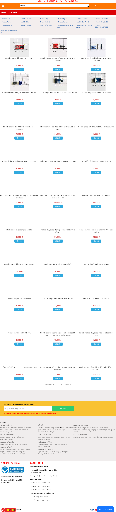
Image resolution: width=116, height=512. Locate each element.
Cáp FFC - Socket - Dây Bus (47, 432)
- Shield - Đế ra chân (45, 25)
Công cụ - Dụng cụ (62, 452)
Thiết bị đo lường (45, 442)
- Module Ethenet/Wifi (101, 19)
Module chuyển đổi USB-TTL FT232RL (19, 58)
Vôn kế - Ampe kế (43, 446)
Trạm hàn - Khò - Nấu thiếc (46, 452)
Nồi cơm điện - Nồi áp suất (107, 430)
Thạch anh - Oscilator (21, 430)
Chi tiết (19, 69)
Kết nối (40, 425)
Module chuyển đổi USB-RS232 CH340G (58, 298)
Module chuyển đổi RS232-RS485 (96, 264)
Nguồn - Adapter (44, 439)
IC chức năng (10, 437)
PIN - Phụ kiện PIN (67, 437)
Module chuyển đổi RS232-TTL (19, 333)
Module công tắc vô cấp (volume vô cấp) (57, 264)
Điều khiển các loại (102, 428)
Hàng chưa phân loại (105, 437)
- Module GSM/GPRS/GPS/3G (101, 26)
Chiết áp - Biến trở (17, 428)
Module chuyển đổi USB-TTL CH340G (96, 195)
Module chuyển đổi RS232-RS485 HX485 (19, 264)
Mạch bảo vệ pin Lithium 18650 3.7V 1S (96, 161)
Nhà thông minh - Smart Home (83, 432)
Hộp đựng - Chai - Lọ (80, 437)
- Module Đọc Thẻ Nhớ (83, 22)
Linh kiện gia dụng (79, 428)
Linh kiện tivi (77, 430)
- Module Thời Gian (26, 25)
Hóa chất (95, 437)
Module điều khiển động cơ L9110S (19, 230)
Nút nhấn (8, 450)
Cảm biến (8, 444)
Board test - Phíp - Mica (19, 452)
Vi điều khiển (20, 437)
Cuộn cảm (27, 428)
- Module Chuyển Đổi (101, 22)
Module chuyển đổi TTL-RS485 (19, 298)
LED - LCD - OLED (44, 437)
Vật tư (90, 437)
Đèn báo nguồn (55, 437)
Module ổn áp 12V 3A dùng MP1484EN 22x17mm (96, 127)
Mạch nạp (15, 444)
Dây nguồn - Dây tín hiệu (46, 430)
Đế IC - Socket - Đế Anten (20, 454)
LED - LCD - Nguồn (44, 435)
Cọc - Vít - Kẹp (60, 430)
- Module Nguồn (62, 19)
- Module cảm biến (26, 19)
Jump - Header (55, 428)
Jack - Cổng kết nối (67, 428)
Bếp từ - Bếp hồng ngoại (90, 430)
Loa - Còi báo (25, 450)
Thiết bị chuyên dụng (60, 444)
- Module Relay (43, 19)
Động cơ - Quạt (90, 428)
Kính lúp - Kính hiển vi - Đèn (46, 454)
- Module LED (5, 19)
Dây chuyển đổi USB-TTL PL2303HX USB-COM (19, 367)
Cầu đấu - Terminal (44, 428)
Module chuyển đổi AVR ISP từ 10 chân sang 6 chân (58, 92)
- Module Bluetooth (44, 22)
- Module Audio (6, 22)
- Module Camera (62, 22)
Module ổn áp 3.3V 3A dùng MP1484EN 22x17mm (57, 161)
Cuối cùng (67, 384)
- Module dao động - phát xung (65, 26)
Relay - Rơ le (16, 450)
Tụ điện (8, 428)
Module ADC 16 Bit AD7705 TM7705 (96, 298)
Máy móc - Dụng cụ (45, 449)
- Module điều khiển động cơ (9, 31)
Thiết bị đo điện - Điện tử (45, 444)
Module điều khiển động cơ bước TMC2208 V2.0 (19, 92)
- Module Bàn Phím (7, 25)
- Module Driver (25, 22)
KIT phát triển (23, 444)
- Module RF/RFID (81, 19)
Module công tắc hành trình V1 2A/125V (96, 92)
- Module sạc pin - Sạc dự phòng (84, 26)
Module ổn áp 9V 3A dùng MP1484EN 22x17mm (19, 161)
